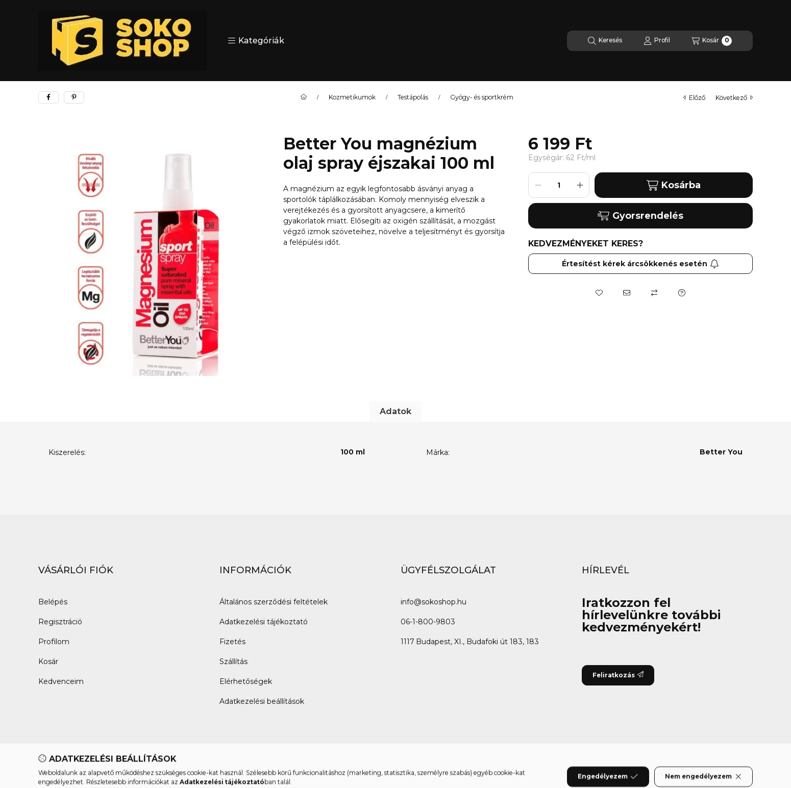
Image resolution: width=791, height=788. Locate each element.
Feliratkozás (618, 675)
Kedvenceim (61, 681)
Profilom (53, 641)
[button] (256, 41)
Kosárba (674, 185)
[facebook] (48, 97)
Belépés (52, 601)
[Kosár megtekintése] (711, 41)
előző (694, 97)
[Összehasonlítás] (654, 292)
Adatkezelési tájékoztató (263, 621)
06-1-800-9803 (428, 621)
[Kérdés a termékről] (681, 292)
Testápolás (413, 97)
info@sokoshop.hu (433, 601)
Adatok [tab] (395, 411)
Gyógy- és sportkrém (481, 97)
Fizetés (232, 641)
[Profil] (657, 41)
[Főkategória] (304, 97)
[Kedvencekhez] (599, 292)
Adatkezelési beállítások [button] (261, 701)
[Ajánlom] (626, 292)
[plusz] (580, 185)
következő (734, 97)
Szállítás (233, 661)
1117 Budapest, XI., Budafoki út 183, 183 (470, 641)
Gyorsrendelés (640, 215)
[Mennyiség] (559, 185)
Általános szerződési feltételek (273, 601)
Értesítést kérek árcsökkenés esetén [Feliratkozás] (640, 263)
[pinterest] (74, 97)
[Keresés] (605, 41)
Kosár (48, 661)
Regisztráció (60, 621)
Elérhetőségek (245, 681)
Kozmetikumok (352, 97)
